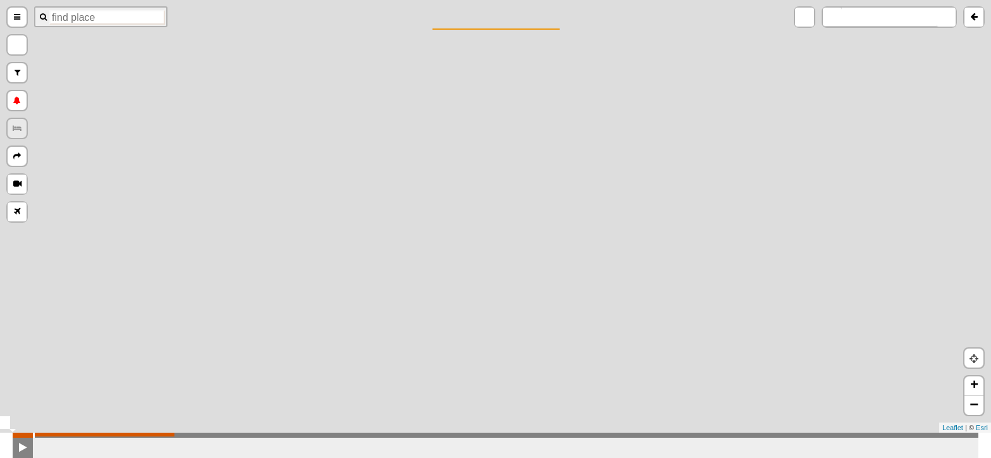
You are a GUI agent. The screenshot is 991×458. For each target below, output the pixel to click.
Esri (982, 427)
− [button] (974, 405)
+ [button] (974, 385)
